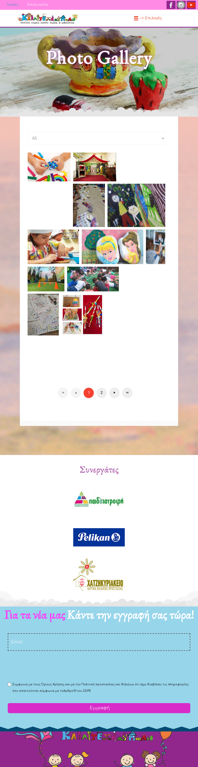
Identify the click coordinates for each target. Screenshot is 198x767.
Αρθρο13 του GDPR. (77, 690)
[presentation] (47, 666)
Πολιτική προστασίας (98, 684)
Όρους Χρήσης (52, 684)
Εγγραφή (99, 708)
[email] (99, 642)
